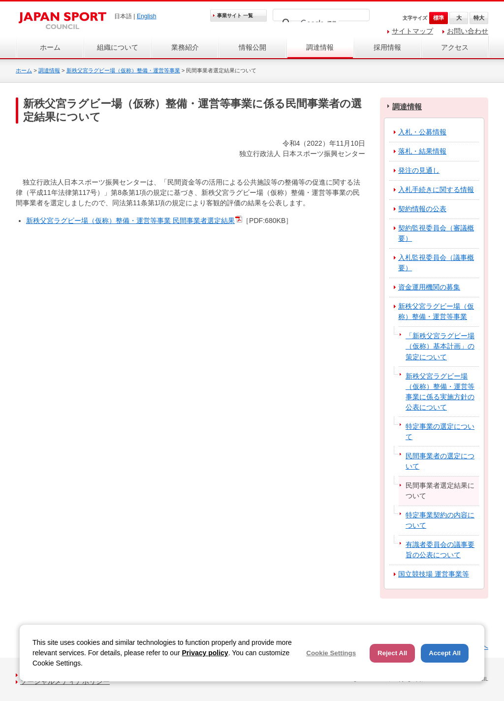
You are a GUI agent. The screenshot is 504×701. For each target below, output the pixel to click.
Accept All (445, 653)
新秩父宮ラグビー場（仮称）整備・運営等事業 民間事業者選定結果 (130, 220)
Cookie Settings (331, 653)
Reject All (392, 653)
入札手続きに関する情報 (436, 189)
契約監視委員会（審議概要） (436, 233)
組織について (117, 47)
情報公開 (252, 47)
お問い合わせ (467, 31)
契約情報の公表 (422, 209)
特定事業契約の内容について (440, 520)
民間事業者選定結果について (440, 490)
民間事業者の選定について (440, 461)
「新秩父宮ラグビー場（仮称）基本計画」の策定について (440, 346)
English (147, 16)
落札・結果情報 (422, 151)
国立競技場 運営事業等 (433, 574)
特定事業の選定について (440, 431)
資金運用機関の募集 (429, 287)
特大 (478, 18)
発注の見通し (419, 170)
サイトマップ (412, 31)
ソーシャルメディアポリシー (65, 681)
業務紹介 (185, 47)
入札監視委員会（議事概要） (436, 263)
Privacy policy (205, 653)
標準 (438, 18)
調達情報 (320, 47)
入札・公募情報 (422, 132)
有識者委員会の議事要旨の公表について (440, 550)
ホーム (50, 47)
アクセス (455, 47)
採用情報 (387, 47)
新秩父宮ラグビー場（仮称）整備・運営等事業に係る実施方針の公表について (440, 391)
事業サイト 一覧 (235, 15)
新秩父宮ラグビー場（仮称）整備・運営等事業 (123, 70)
